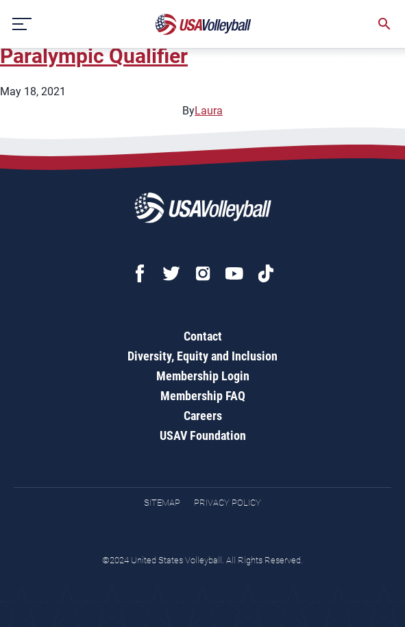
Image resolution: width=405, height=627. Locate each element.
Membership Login (202, 376)
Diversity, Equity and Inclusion (202, 356)
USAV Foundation (203, 435)
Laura (209, 110)
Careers (203, 415)
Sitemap (162, 502)
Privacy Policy (227, 502)
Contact (203, 336)
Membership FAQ (202, 396)
